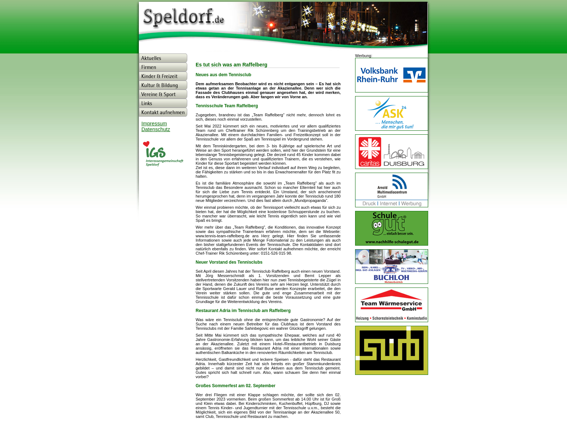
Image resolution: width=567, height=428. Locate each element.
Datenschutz (155, 129)
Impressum (154, 123)
